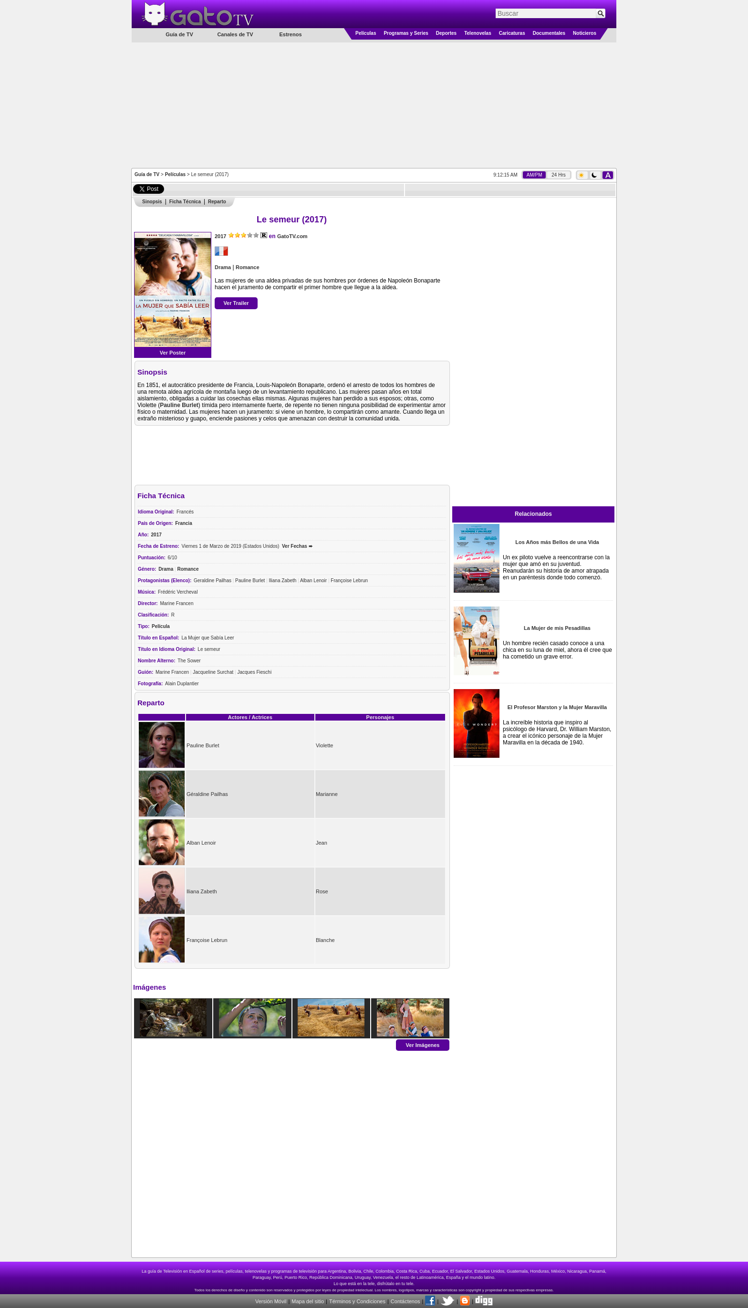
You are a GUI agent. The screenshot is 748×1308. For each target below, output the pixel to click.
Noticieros (584, 33)
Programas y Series (406, 33)
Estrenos (290, 34)
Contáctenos (405, 1301)
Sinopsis (152, 201)
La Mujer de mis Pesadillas (557, 628)
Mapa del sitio (307, 1301)
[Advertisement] (374, 104)
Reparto (217, 201)
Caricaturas (512, 33)
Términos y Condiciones (357, 1301)
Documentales (549, 33)
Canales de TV (235, 34)
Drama (223, 267)
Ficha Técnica (185, 201)
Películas (365, 33)
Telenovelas (477, 33)
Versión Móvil (270, 1301)
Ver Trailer (236, 303)
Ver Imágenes (423, 1044)
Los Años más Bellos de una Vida (557, 542)
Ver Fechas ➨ (297, 546)
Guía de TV (147, 174)
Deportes (446, 33)
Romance (248, 267)
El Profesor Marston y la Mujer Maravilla (557, 707)
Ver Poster (173, 353)
